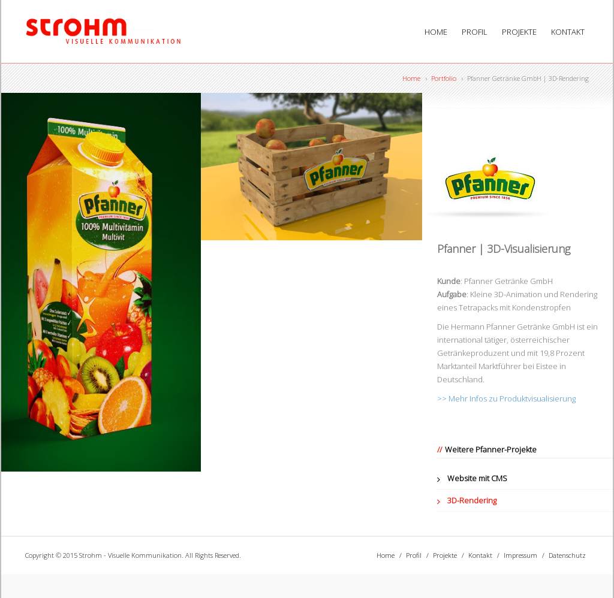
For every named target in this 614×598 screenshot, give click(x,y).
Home (436, 31)
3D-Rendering (471, 500)
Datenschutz (567, 555)
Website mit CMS (477, 478)
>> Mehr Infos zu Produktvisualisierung (506, 398)
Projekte (519, 31)
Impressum (520, 555)
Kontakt (568, 31)
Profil (474, 31)
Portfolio (443, 78)
